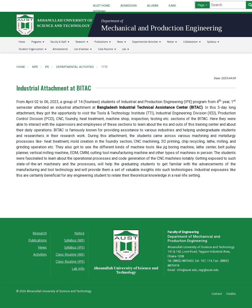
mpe (35, 67)
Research (82, 41)
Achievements (60, 49)
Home (22, 41)
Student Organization (32, 49)
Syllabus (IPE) (74, 247)
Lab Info (78, 268)
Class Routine (107, 49)
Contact (217, 294)
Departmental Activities (146, 41)
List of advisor (83, 49)
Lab (125, 49)
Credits (231, 294)
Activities (40, 254)
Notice (172, 41)
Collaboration (192, 41)
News (121, 41)
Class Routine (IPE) (70, 261)
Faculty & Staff (59, 41)
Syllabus (213, 41)
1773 (104, 67)
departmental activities (75, 67)
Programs (37, 41)
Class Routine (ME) (70, 254)
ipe (47, 67)
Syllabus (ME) (74, 240)
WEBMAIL (99, 11)
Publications (102, 41)
